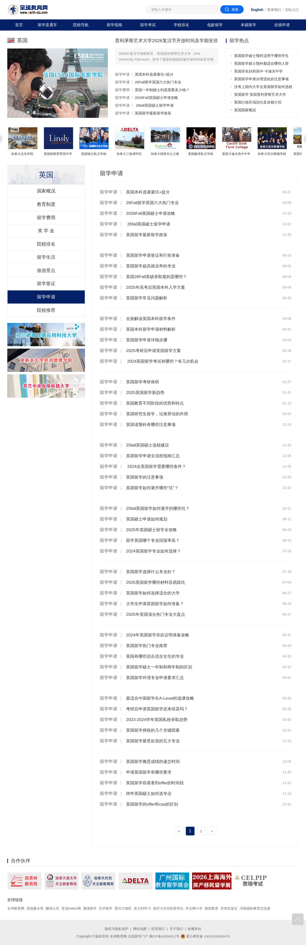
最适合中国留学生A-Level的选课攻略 (162, 698)
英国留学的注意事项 (145, 477)
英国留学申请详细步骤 (148, 339)
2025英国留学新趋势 (146, 392)
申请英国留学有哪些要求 (150, 772)
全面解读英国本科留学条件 (152, 318)
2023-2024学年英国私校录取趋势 (158, 719)
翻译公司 (52, 908)
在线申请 (282, 25)
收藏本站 (194, 929)
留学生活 (46, 264)
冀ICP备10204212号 (163, 936)
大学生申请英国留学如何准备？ (156, 603)
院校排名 (46, 250)
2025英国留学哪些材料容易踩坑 (157, 582)
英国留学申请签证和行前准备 (154, 255)
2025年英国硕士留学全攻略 (152, 529)
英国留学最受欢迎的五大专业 (154, 740)
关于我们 (176, 929)
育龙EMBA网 (71, 908)
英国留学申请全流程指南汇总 (154, 455)
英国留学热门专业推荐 (148, 645)
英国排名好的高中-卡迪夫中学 (258, 71)
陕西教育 (212, 908)
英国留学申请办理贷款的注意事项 (261, 79)
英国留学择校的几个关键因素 (154, 730)
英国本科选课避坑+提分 (154, 74)
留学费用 (122, 90)
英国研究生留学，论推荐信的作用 (159, 413)
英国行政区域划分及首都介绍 (257, 102)
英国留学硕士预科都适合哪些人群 (261, 63)
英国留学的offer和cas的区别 (153, 804)
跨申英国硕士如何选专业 (150, 793)
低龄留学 (215, 25)
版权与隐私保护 (116, 929)
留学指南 (114, 25)
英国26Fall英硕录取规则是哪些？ (158, 276)
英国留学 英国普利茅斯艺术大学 (260, 94)
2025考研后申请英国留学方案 (155, 350)
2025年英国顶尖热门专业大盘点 (157, 614)
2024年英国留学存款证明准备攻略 (159, 635)
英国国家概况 (245, 110)
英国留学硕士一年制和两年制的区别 (161, 667)
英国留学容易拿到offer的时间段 (156, 782)
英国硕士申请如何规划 (148, 519)
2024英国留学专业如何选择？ (155, 551)
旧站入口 (292, 10)
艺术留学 (106, 908)
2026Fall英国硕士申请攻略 (156, 98)
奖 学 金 (46, 236)
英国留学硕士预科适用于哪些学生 (261, 56)
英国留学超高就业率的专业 (152, 266)
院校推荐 (46, 322)
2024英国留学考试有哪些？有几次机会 (164, 361)
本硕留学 (248, 25)
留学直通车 (47, 25)
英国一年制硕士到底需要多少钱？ (162, 90)
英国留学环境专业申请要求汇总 (156, 677)
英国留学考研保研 (143, 381)
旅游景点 (46, 279)
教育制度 (46, 207)
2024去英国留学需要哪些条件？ (157, 466)
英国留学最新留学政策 (153, 113)
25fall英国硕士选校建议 (148, 445)
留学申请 (122, 74)
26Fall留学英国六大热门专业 (158, 82)
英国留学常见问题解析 (148, 298)
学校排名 (181, 25)
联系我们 (274, 10)
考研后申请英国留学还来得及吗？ (159, 708)
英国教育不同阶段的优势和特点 (156, 403)
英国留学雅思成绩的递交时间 (154, 761)
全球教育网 (15, 908)
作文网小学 (194, 908)
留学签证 (46, 293)
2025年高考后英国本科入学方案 (157, 287)
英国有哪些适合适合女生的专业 (156, 656)
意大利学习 (142, 908)
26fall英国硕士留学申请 (154, 105)
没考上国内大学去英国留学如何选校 (263, 87)
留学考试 (148, 25)
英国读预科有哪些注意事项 (152, 424)
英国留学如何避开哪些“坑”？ (153, 487)
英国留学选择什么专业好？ (152, 571)
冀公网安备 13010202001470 (205, 936)
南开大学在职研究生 (168, 908)
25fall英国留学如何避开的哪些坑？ (159, 508)
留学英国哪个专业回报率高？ (154, 540)
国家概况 (46, 193)
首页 (19, 25)
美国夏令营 (34, 908)
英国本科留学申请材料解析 (152, 329)
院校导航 (81, 25)
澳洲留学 (90, 908)
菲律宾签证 (229, 908)
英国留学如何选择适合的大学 (154, 593)
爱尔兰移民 (123, 908)
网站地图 (140, 929)
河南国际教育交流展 (255, 908)
